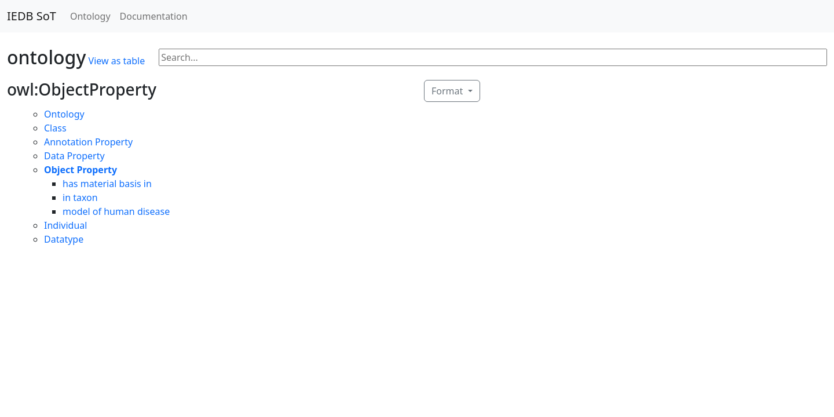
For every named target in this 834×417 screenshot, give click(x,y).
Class (55, 128)
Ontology (90, 16)
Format (448, 91)
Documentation (154, 16)
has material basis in (107, 183)
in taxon (80, 197)
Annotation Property (88, 142)
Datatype (63, 239)
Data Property (74, 155)
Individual (65, 225)
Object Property (80, 169)
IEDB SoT (31, 16)
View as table (117, 60)
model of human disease (116, 211)
